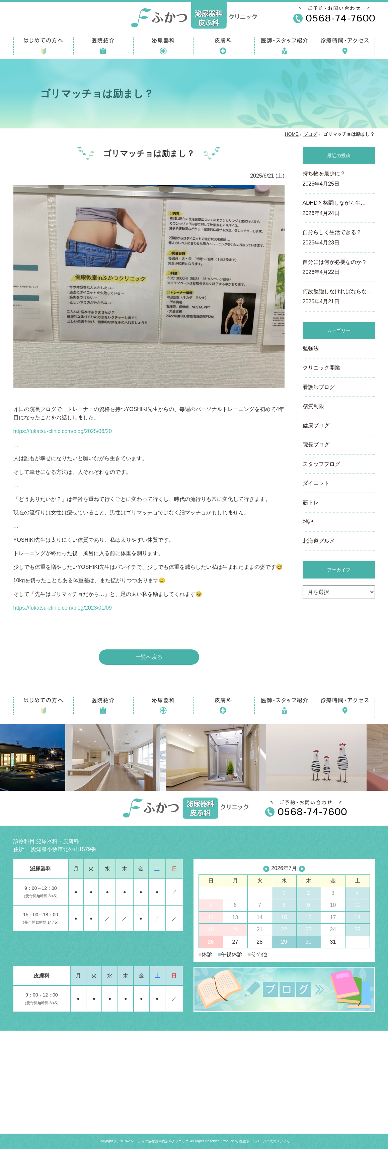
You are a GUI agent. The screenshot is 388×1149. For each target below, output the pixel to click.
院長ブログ (316, 444)
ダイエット (316, 483)
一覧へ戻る (149, 657)
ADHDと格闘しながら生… (339, 208)
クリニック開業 (321, 368)
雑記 (308, 522)
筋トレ (311, 502)
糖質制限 (313, 406)
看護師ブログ (319, 387)
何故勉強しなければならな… (339, 297)
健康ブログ (316, 425)
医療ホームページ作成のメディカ (264, 1141)
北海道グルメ (319, 541)
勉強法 (311, 348)
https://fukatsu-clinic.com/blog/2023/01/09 (62, 608)
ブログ (310, 134)
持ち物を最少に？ (339, 179)
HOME (292, 134)
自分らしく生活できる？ (339, 238)
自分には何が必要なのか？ (339, 268)
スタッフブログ (321, 464)
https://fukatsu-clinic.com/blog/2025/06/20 (62, 431)
